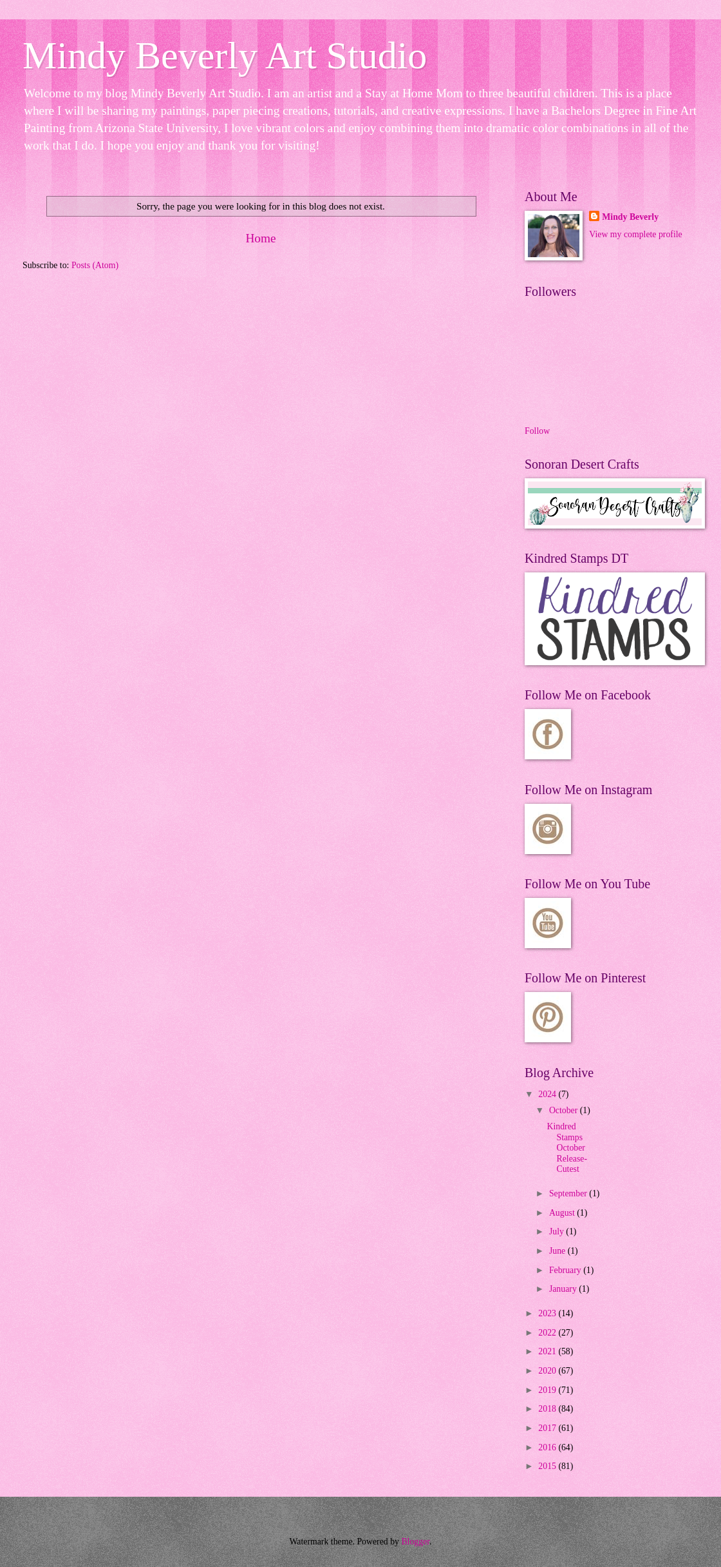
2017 (548, 1428)
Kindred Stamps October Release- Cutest (567, 1148)
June (558, 1251)
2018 (548, 1409)
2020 (548, 1371)
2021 (548, 1351)
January (564, 1289)
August (563, 1213)
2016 (548, 1447)
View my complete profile (635, 234)
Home (260, 238)
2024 (548, 1094)
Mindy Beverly (630, 217)
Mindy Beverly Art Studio (225, 55)
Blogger (415, 1541)
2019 (548, 1390)
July (557, 1231)
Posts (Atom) (94, 265)
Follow (537, 431)
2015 (548, 1466)
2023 (548, 1313)
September (569, 1193)
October (564, 1110)
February (566, 1270)
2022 (548, 1333)
